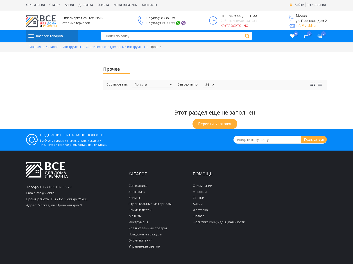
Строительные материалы (150, 203)
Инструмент (138, 222)
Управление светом (144, 246)
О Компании (35, 4)
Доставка (85, 4)
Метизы (135, 216)
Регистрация (316, 4)
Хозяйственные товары (148, 228)
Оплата (103, 4)
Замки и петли (140, 210)
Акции (69, 4)
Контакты (149, 4)
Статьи (54, 4)
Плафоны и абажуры (145, 234)
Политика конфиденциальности (219, 222)
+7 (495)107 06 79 (160, 18)
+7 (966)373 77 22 (160, 23)
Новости (200, 191)
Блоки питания (140, 240)
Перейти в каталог (215, 123)
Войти (299, 4)
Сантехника (138, 185)
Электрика (137, 191)
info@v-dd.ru (306, 25)
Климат (134, 197)
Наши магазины (125, 4)
